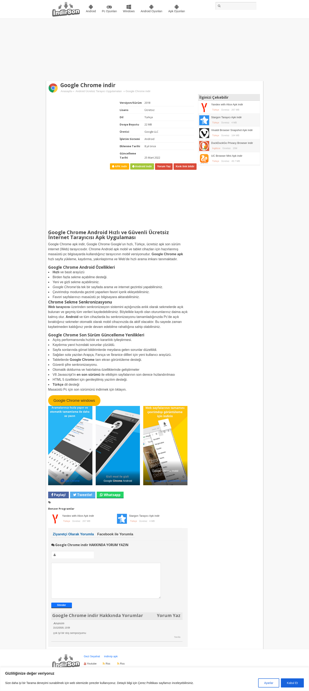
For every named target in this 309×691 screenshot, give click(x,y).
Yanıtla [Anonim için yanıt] (177, 643)
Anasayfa (66, 91)
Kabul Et (292, 683)
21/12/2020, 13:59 (61, 634)
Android (91, 11)
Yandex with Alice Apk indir (78, 515)
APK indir (120, 166)
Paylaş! (59, 494)
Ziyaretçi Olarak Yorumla (73, 534)
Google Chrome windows (74, 400)
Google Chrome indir (88, 85)
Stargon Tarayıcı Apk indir (144, 515)
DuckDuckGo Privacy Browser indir (232, 142)
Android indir (143, 166)
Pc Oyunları (109, 11)
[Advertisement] (155, 50)
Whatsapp (112, 494)
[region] (154, 679)
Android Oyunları (151, 11)
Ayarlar (268, 683)
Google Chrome (70, 480)
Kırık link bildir (185, 166)
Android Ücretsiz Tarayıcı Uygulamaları (98, 91)
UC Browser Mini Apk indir (226, 155)
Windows (129, 11)
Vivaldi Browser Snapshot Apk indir (232, 130)
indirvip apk (111, 662)
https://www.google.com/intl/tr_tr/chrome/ (169, 480)
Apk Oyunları (176, 11)
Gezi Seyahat (92, 662)
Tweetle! (84, 494)
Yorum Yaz (164, 166)
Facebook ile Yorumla (115, 534)
